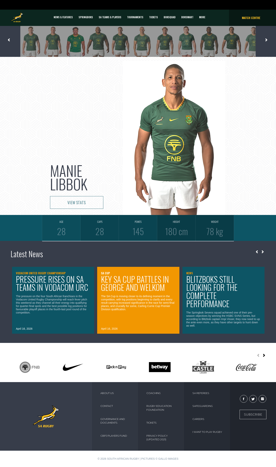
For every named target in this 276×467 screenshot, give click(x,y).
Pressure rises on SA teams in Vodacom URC (52, 283)
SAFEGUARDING (202, 405)
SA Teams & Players (110, 17)
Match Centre (251, 18)
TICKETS (153, 17)
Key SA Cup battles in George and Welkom (135, 283)
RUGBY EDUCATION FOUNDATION (159, 407)
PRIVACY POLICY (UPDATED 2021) (157, 437)
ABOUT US (107, 393)
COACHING (153, 393)
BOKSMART (187, 17)
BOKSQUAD (170, 17)
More (202, 17)
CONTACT (106, 405)
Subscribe (253, 414)
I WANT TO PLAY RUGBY (207, 431)
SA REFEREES (200, 393)
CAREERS (198, 419)
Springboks (86, 17)
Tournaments (135, 17)
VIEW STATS (76, 202)
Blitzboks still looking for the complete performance (211, 291)
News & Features (63, 17)
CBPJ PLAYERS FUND (113, 435)
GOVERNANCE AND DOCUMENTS (112, 420)
